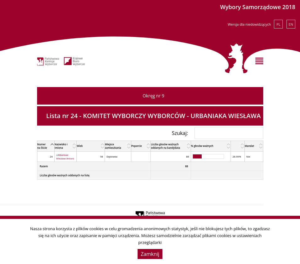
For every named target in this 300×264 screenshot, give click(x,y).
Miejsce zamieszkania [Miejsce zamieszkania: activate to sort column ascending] (113, 145)
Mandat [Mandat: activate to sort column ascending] (249, 146)
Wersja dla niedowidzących (249, 24)
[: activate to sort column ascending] (238, 146)
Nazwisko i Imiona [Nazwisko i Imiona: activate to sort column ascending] (61, 145)
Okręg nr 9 (153, 96)
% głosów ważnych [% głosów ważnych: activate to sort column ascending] (202, 146)
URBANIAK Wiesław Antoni (65, 156)
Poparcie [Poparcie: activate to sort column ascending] (136, 146)
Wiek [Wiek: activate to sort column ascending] (80, 146)
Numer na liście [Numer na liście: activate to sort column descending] (42, 145)
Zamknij (150, 254)
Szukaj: (217, 133)
